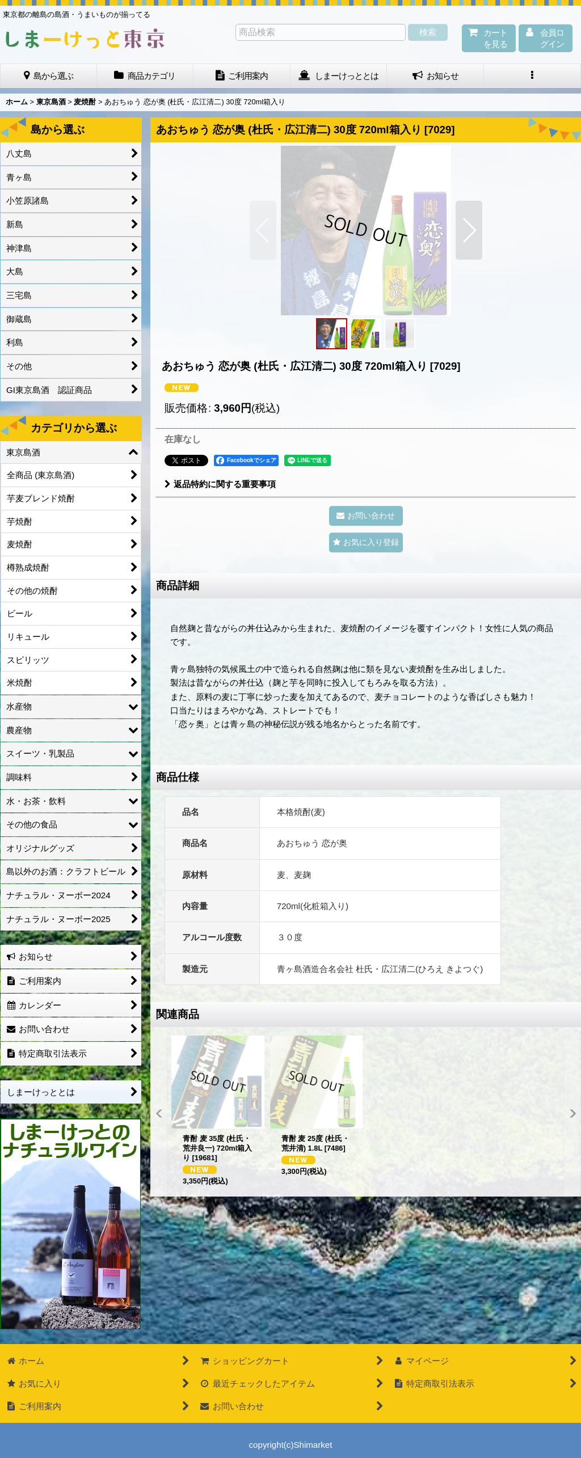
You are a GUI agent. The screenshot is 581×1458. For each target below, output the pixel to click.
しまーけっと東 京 (85, 38)
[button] (532, 76)
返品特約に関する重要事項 (220, 484)
